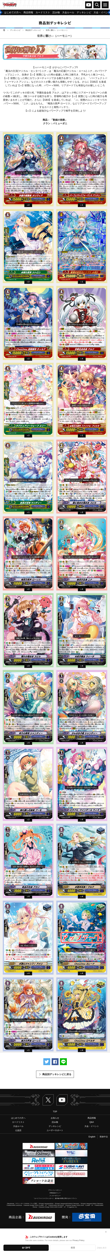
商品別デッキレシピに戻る (56, 1074)
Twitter (48, 1099)
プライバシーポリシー (55, 1190)
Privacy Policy (78, 1240)
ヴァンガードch (88, 4)
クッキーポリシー (55, 1195)
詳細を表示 (102, 1248)
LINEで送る (63, 1061)
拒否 (73, 1248)
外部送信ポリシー (55, 1193)
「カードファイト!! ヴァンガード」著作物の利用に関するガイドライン (55, 1198)
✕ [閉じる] (106, 1232)
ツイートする (46, 1061)
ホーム (4, 30)
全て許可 (26, 1248)
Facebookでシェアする (55, 1061)
